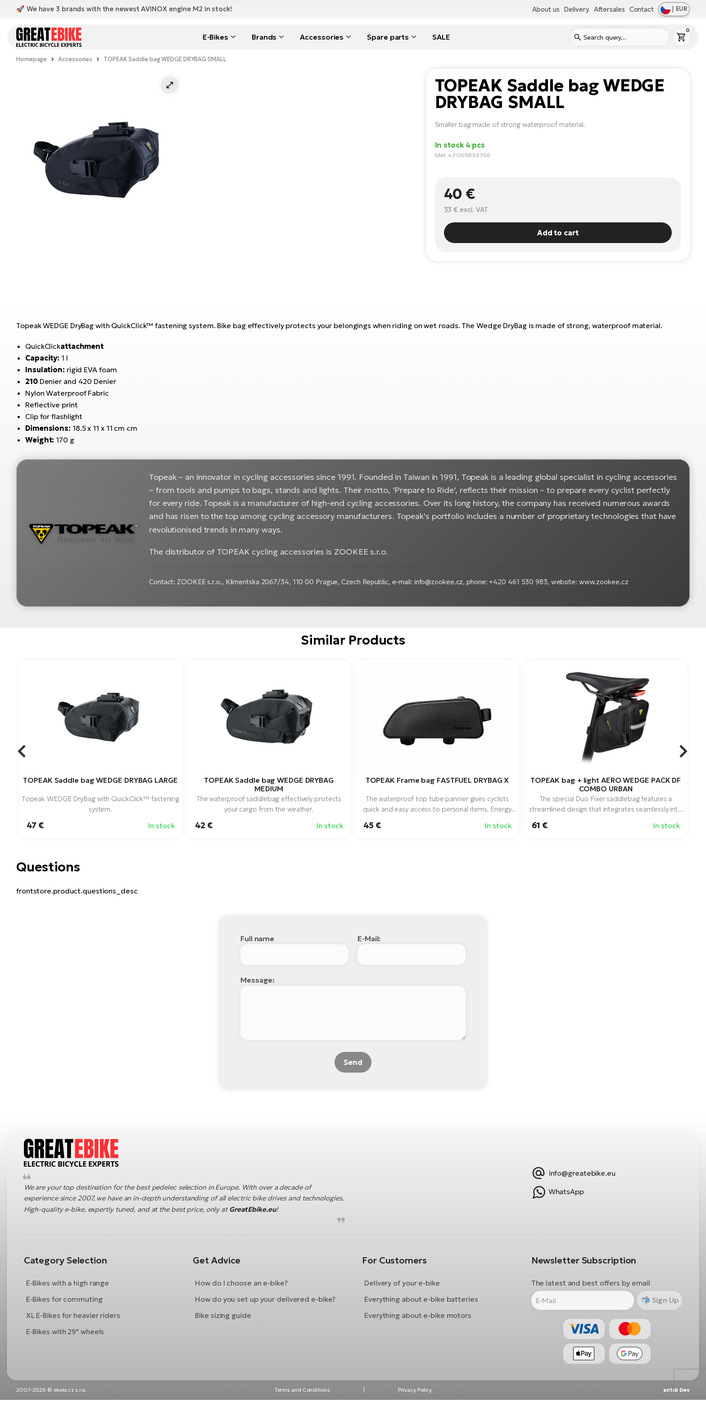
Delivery (576, 9)
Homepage (31, 59)
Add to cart (558, 232)
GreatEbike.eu (297, 1210)
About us (545, 9)
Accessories (322, 36)
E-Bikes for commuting (65, 1300)
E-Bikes (215, 36)
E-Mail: (369, 938)
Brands (264, 36)
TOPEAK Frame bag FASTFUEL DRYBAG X (437, 780)
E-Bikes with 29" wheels (66, 1332)
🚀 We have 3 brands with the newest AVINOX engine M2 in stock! (124, 9)
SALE (441, 36)
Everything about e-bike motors (417, 1316)
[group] (100, 749)
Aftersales (609, 9)
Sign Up (662, 1301)
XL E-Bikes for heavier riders (74, 1316)
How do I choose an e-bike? (242, 1284)
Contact (641, 9)
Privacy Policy (415, 1392)
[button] (170, 85)
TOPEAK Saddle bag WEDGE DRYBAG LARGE (100, 780)
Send (353, 1062)
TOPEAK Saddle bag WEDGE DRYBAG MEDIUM (269, 784)
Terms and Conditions (302, 1392)
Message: (257, 979)
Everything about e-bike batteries (421, 1300)
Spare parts (388, 36)
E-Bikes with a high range (69, 1284)
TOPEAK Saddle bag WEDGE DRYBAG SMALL (165, 59)
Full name (257, 938)
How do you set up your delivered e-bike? (266, 1300)
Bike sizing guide (224, 1316)
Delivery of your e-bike (402, 1284)
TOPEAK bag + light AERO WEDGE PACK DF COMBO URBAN (605, 784)
